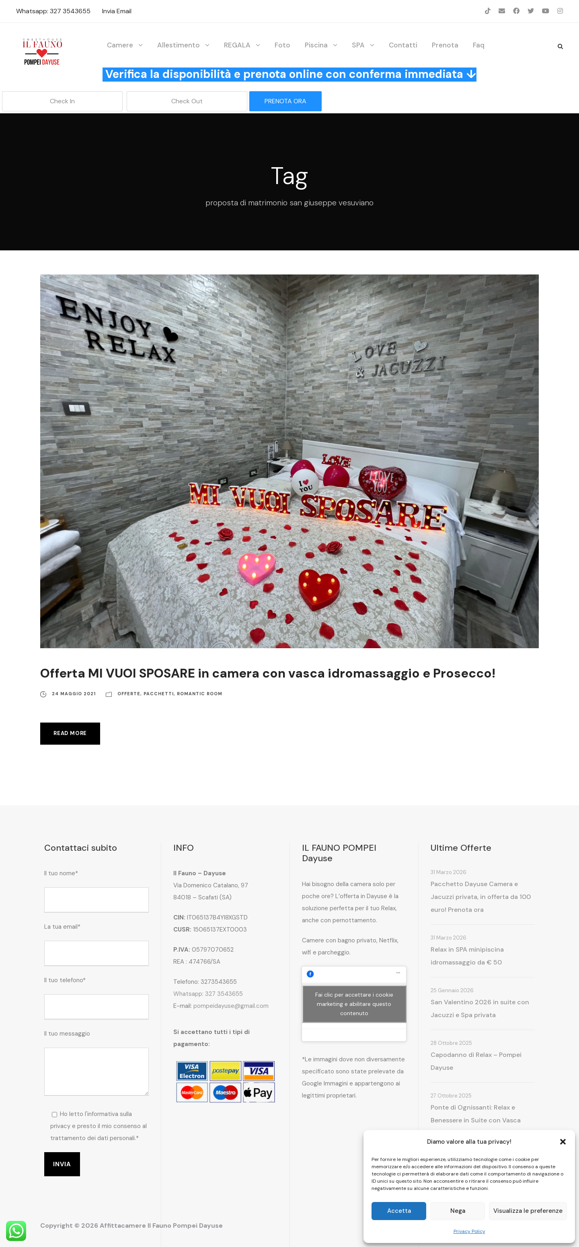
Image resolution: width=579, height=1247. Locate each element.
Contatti (403, 45)
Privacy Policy (469, 1231)
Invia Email (116, 11)
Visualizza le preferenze (528, 1211)
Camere (120, 45)
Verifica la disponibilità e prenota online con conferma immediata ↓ (290, 74)
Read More (70, 733)
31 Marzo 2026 (448, 872)
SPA (358, 45)
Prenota (445, 45)
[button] (563, 1142)
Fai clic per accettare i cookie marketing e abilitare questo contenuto (354, 1003)
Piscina (316, 45)
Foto (282, 45)
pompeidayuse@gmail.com (231, 1006)
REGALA (237, 45)
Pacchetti (159, 693)
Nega (457, 1211)
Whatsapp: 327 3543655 (53, 11)
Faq (479, 45)
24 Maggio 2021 (74, 693)
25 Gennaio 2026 (452, 990)
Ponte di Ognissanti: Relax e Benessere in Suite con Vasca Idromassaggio (476, 1120)
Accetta (399, 1211)
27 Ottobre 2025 (451, 1095)
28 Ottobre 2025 (451, 1043)
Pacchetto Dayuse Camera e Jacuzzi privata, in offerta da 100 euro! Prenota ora (481, 897)
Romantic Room (199, 693)
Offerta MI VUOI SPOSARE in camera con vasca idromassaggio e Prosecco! (267, 673)
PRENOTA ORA (285, 101)
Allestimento (178, 45)
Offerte (128, 693)
